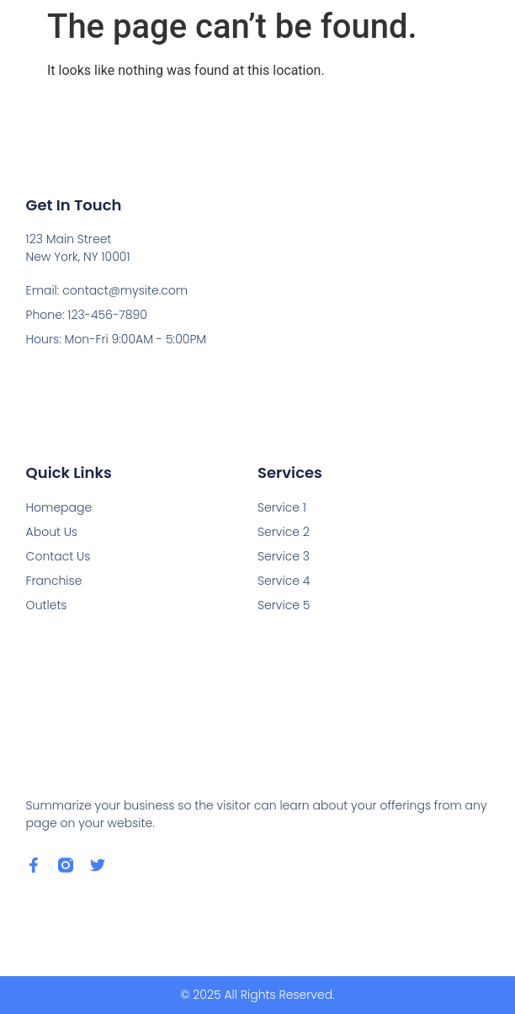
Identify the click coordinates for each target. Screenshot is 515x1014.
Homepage (59, 507)
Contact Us (58, 556)
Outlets (46, 605)
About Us (52, 531)
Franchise (54, 580)
